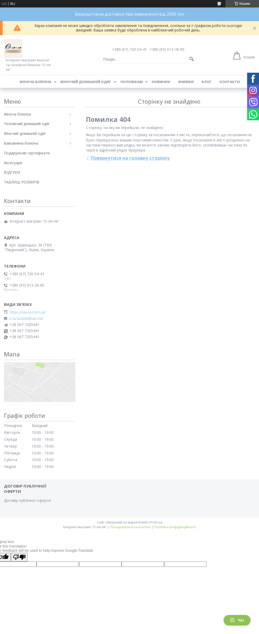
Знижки (186, 81)
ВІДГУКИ (12, 172)
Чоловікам (131, 81)
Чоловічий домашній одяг (27, 123)
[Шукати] (191, 59)
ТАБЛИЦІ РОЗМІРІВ (21, 182)
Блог (207, 81)
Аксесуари (13, 162)
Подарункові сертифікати (27, 152)
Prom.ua (156, 522)
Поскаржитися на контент (130, 527)
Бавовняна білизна (21, 143)
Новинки (161, 81)
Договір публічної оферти (27, 500)
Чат (237, 620)
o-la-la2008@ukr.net (26, 318)
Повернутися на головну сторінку (130, 158)
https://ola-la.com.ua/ (28, 312)
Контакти (230, 81)
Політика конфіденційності (175, 527)
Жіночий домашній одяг (85, 81)
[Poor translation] (19, 557)
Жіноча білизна (35, 81)
